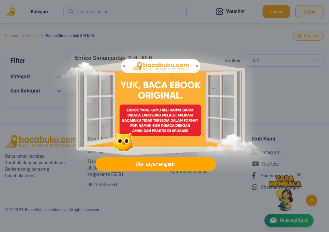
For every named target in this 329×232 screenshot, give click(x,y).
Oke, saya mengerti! (155, 164)
